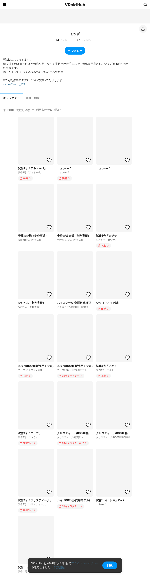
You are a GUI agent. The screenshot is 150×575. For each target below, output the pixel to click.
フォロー (75, 50)
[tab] (11, 97)
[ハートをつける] (49, 160)
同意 (109, 565)
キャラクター (11, 98)
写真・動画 (32, 98)
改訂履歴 (59, 567)
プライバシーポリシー (85, 563)
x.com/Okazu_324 (14, 84)
